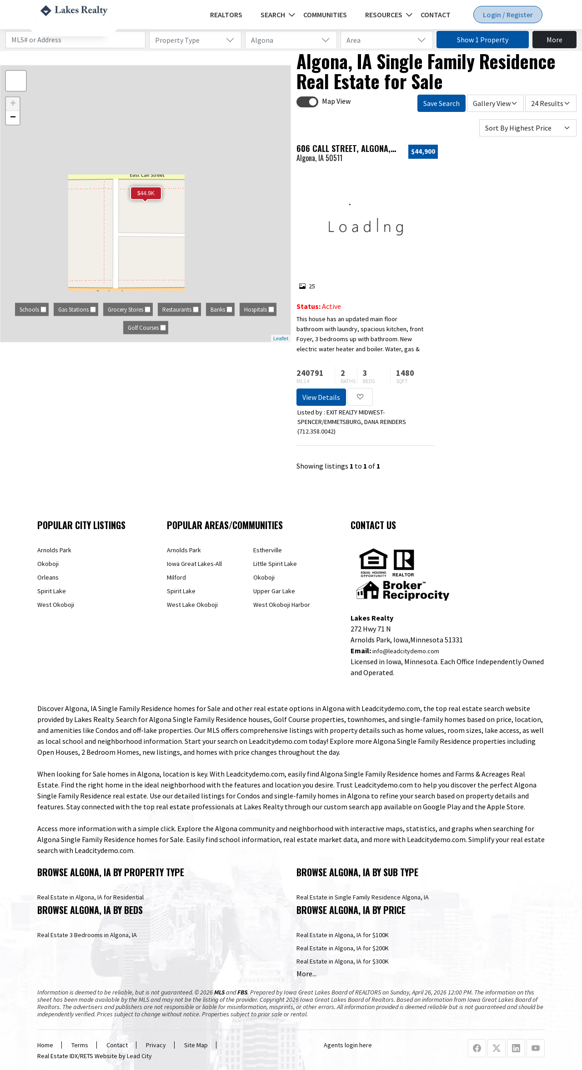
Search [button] (273, 14)
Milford (176, 577)
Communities (325, 14)
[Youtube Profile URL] (535, 1049)
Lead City (139, 1056)
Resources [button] (383, 14)
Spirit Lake (51, 591)
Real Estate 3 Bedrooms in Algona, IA (87, 935)
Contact (436, 14)
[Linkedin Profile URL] (516, 1049)
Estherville (267, 550)
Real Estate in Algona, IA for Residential (90, 897)
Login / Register (508, 14)
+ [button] (13, 104)
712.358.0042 (316, 431)
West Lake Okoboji (192, 605)
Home (45, 1045)
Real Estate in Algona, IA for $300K (342, 961)
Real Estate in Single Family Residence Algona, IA (362, 897)
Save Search (441, 103)
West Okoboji (55, 605)
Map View (336, 101)
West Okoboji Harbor (281, 605)
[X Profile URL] (496, 1049)
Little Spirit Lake (275, 564)
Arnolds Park (54, 550)
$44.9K (146, 193)
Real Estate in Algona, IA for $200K (342, 948)
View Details (321, 397)
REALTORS (226, 14)
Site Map (196, 1045)
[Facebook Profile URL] (477, 1049)
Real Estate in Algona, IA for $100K (342, 935)
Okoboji (48, 564)
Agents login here (348, 1045)
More (554, 39)
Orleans (48, 577)
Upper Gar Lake (274, 591)
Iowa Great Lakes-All (194, 564)
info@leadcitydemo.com (405, 651)
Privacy (156, 1045)
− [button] (13, 118)
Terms (79, 1045)
